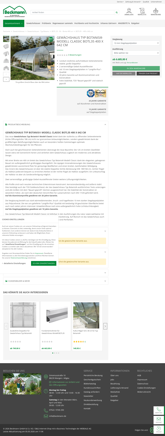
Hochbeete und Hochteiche (86, 23)
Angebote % (124, 23)
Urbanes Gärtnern (108, 23)
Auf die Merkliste (124, 73)
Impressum (142, 379)
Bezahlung (115, 383)
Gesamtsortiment (14, 23)
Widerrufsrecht (144, 392)
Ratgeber (135, 23)
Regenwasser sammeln (63, 23)
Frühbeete (46, 23)
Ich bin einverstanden (44, 234)
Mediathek (115, 392)
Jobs (112, 379)
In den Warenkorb (139, 68)
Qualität (146, 2)
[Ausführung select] (136, 52)
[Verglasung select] (136, 43)
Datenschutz (142, 383)
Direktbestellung (91, 404)
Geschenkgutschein (92, 379)
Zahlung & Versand (132, 2)
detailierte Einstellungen (14, 234)
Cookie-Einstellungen (146, 388)
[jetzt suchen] (116, 12)
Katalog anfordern (92, 391)
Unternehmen (156, 2)
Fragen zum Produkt (148, 73)
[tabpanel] (24, 326)
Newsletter (88, 396)
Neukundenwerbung (93, 400)
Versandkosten (132, 63)
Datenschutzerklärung (19, 228)
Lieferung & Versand (119, 388)
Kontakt (87, 408)
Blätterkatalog (90, 383)
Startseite (6, 31)
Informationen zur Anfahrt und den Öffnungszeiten (64, 383)
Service (120, 2)
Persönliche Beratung (93, 375)
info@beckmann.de (57, 416)
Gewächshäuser (33, 23)
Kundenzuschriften (92, 388)
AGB (139, 375)
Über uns (114, 375)
